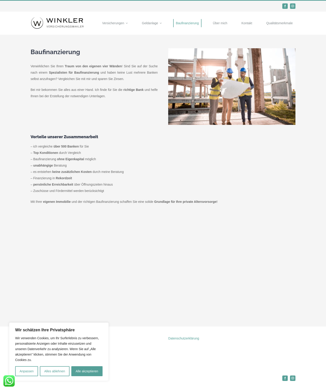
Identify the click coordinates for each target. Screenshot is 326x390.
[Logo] (58, 18)
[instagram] (292, 6)
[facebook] (285, 6)
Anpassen (26, 371)
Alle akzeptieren (87, 371)
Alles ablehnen (54, 371)
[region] (59, 351)
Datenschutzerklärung (183, 338)
